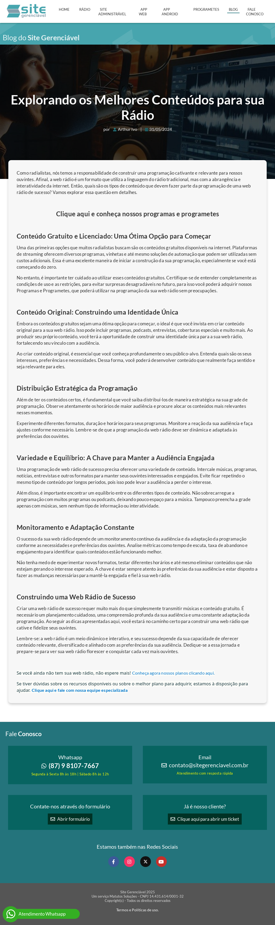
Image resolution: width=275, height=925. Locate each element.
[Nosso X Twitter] (145, 861)
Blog (233, 9)
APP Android (170, 11)
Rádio (84, 9)
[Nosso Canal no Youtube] (161, 861)
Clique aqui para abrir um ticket (205, 819)
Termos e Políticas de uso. (137, 910)
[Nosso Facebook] (113, 861)
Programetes (206, 9)
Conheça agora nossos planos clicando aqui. (173, 672)
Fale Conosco (254, 11)
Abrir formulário (70, 819)
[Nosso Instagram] (129, 861)
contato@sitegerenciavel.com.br (208, 765)
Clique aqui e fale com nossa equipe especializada (80, 690)
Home (64, 9)
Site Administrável (112, 11)
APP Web (143, 11)
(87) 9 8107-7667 (70, 765)
